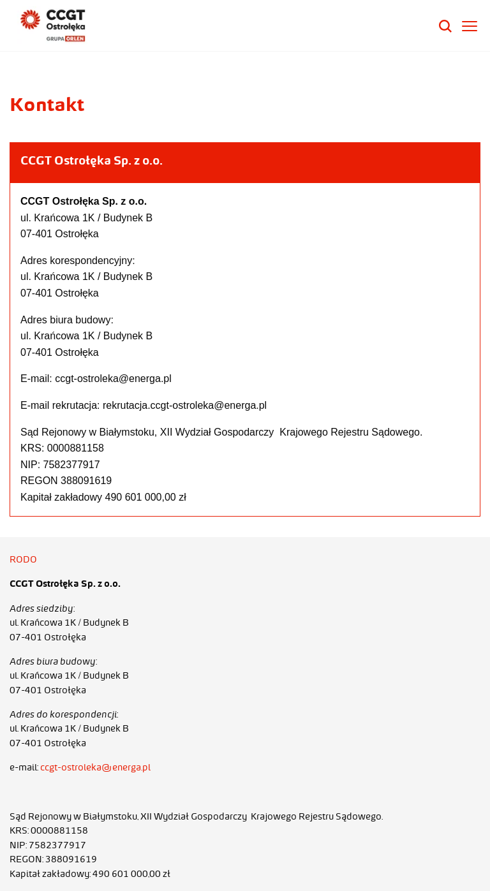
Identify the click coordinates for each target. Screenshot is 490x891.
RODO (23, 559)
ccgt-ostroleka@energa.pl (95, 767)
